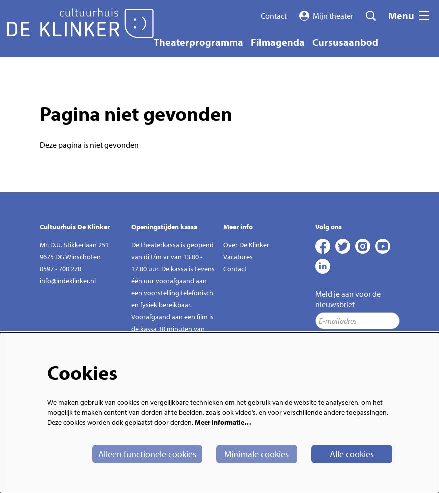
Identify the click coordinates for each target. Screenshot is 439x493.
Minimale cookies (256, 454)
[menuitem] (198, 42)
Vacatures (238, 256)
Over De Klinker (246, 244)
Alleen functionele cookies (147, 454)
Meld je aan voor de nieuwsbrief (348, 299)
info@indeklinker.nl (68, 280)
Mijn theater (326, 16)
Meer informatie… (223, 422)
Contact (274, 16)
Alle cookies (352, 454)
